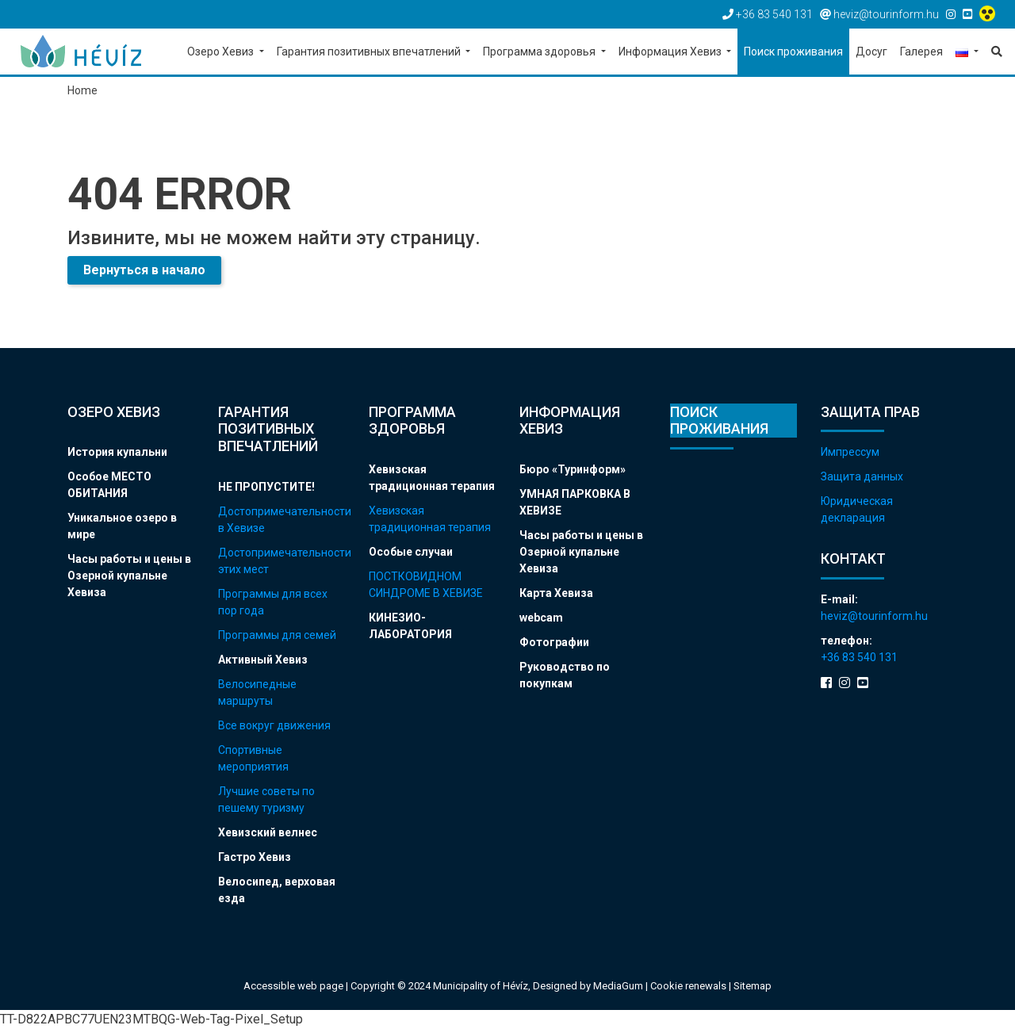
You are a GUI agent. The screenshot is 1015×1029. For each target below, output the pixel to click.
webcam (541, 617)
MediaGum (618, 986)
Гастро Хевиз (254, 857)
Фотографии (554, 642)
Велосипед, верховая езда (276, 890)
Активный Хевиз (263, 659)
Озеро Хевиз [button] (221, 51)
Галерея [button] (921, 51)
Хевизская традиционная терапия (432, 477)
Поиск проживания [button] (793, 51)
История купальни (117, 452)
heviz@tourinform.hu (874, 616)
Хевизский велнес (267, 832)
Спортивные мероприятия (253, 758)
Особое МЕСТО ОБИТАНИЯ (109, 484)
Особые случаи (411, 551)
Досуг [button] (871, 51)
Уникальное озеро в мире (122, 526)
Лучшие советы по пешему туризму (266, 799)
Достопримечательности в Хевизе (281, 519)
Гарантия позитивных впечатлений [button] (370, 51)
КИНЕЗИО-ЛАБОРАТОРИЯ (410, 626)
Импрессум (850, 452)
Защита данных (862, 476)
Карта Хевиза (556, 593)
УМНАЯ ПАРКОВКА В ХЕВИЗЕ (574, 502)
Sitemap (752, 986)
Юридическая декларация (857, 509)
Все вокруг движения (274, 725)
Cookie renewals (689, 986)
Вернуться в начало (144, 269)
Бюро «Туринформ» (572, 469)
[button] (967, 53)
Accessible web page (293, 986)
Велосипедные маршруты (257, 692)
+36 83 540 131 (859, 657)
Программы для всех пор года (272, 602)
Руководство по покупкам (564, 675)
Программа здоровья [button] (540, 51)
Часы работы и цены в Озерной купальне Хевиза (129, 576)
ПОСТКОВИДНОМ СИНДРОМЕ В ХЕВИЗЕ (426, 584)
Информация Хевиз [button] (671, 51)
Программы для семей (277, 635)
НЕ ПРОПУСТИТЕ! (266, 486)
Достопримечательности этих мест (281, 561)
